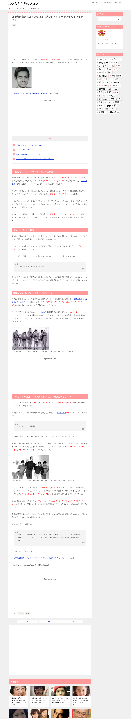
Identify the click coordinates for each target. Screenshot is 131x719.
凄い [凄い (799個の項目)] (109, 72)
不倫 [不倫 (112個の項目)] (112, 66)
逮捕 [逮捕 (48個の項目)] (106, 109)
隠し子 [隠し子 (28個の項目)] (114, 108)
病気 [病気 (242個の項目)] (101, 102)
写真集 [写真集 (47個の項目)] (101, 72)
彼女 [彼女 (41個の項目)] (116, 89)
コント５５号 (61, 412)
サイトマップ (21, 8)
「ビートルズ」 (41, 312)
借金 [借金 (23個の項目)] (119, 65)
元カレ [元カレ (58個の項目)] (109, 69)
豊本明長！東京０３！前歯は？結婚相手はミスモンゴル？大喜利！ (39, 700)
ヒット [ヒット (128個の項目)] (114, 62)
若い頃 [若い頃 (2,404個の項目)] (111, 105)
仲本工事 (77, 299)
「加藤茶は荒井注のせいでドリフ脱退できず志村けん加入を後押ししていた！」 (40, 558)
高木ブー (23, 302)
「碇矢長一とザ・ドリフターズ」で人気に (29, 145)
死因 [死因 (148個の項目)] (117, 92)
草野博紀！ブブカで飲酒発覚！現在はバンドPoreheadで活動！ (60, 700)
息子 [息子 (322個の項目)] (101, 92)
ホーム (11, 8)
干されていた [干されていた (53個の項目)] (116, 85)
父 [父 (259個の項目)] (105, 95)
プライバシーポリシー (36, 8)
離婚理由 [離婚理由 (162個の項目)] (102, 112)
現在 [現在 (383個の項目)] (112, 95)
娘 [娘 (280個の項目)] (117, 79)
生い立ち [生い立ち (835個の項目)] (116, 99)
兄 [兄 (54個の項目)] (116, 69)
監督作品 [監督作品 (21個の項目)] (108, 102)
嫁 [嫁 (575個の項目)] (100, 82)
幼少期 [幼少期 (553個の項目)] (102, 89)
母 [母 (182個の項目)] (99, 96)
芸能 (14, 25)
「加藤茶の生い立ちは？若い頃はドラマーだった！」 (31, 93)
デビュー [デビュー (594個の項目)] (103, 62)
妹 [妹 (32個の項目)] (106, 79)
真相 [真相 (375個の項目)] (117, 102)
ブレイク (20, 613)
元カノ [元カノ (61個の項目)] (101, 69)
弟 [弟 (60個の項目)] (110, 89)
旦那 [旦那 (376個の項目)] (109, 92)
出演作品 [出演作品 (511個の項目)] (103, 75)
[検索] (109, 19)
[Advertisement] (50, 41)
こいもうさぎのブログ (23, 3)
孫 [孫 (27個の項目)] (99, 85)
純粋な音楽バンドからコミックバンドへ (28, 154)
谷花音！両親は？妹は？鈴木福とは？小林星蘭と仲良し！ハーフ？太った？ (81, 701)
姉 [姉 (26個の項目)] (111, 79)
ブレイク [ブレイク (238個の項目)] (102, 66)
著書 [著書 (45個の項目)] (100, 109)
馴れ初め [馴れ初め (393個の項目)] (114, 112)
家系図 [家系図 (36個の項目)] (106, 85)
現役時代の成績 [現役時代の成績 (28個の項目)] (103, 99)
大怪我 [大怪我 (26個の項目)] (100, 79)
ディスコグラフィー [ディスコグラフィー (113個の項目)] (113, 59)
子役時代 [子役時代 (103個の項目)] (116, 82)
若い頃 (27, 613)
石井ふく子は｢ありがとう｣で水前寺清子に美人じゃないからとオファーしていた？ (18, 701)
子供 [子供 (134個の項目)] (106, 82)
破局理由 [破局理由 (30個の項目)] (101, 105)
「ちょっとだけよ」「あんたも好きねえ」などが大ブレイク (35, 159)
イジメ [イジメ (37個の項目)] (100, 59)
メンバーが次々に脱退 (23, 149)
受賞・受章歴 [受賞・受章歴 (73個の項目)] (116, 75)
